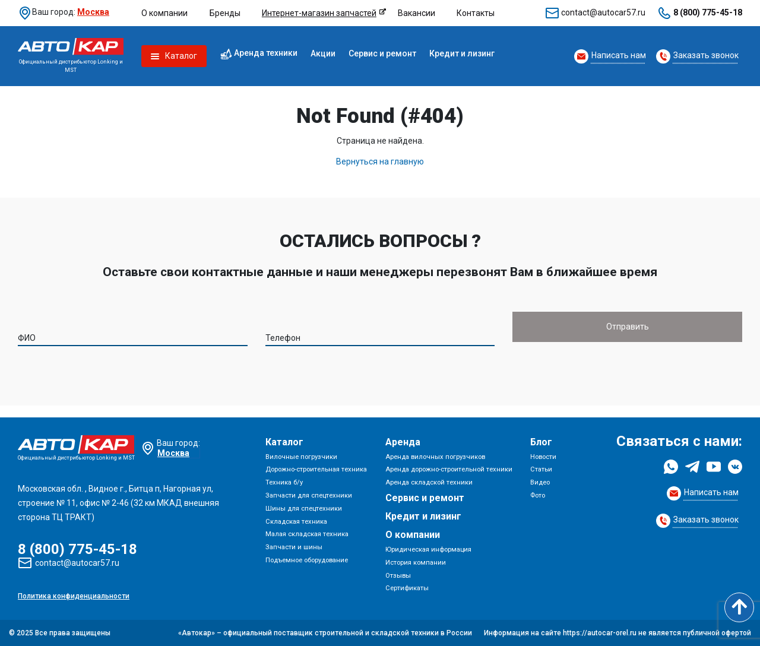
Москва (93, 12)
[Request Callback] (610, 56)
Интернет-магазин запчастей (319, 13)
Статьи (541, 469)
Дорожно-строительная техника (316, 469)
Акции (323, 53)
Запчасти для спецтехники (308, 495)
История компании (415, 562)
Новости (543, 457)
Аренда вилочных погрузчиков (435, 457)
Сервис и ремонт (382, 53)
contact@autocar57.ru (603, 12)
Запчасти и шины (293, 547)
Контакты (476, 13)
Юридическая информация (428, 549)
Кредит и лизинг (462, 53)
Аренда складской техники (429, 482)
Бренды (225, 13)
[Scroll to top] (739, 607)
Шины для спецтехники (303, 508)
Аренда (402, 442)
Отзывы (398, 576)
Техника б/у (284, 482)
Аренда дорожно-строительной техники (448, 469)
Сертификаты (407, 588)
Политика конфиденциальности (73, 596)
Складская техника (296, 521)
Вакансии (416, 13)
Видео (540, 482)
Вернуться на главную (380, 161)
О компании (164, 13)
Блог (541, 442)
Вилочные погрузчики (301, 457)
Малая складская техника (307, 534)
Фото (537, 495)
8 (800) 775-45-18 (707, 12)
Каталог (284, 442)
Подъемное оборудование (306, 560)
